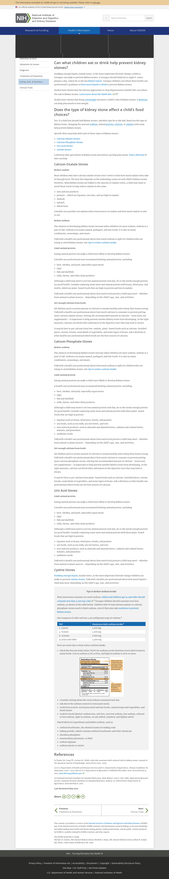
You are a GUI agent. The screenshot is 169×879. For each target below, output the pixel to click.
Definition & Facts (28, 58)
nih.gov (96, 2)
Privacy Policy (35, 863)
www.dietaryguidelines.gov (70, 773)
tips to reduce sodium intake (102, 242)
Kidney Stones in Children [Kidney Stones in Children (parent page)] (30, 51)
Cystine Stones (64, 149)
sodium (93, 124)
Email (78, 797)
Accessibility (78, 863)
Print (64, 797)
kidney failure (95, 81)
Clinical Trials (26, 87)
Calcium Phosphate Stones (70, 142)
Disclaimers (92, 863)
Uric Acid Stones (65, 146)
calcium (118, 124)
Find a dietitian (136, 155)
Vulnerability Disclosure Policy (126, 863)
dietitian (143, 99)
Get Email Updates (97, 868)
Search (149, 18)
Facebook (69, 797)
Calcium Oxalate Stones (68, 138)
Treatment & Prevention (31, 76)
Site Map (67, 868)
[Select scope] (106, 18)
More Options (83, 797)
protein (109, 124)
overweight (90, 99)
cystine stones (78, 579)
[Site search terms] (127, 18)
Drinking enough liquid (65, 575)
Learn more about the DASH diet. (95, 94)
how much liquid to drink (94, 84)
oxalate (130, 124)
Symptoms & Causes (29, 64)
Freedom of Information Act (57, 863)
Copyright (104, 863)
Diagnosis (24, 70)
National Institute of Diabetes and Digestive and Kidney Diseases (114, 823)
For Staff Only (79, 868)
